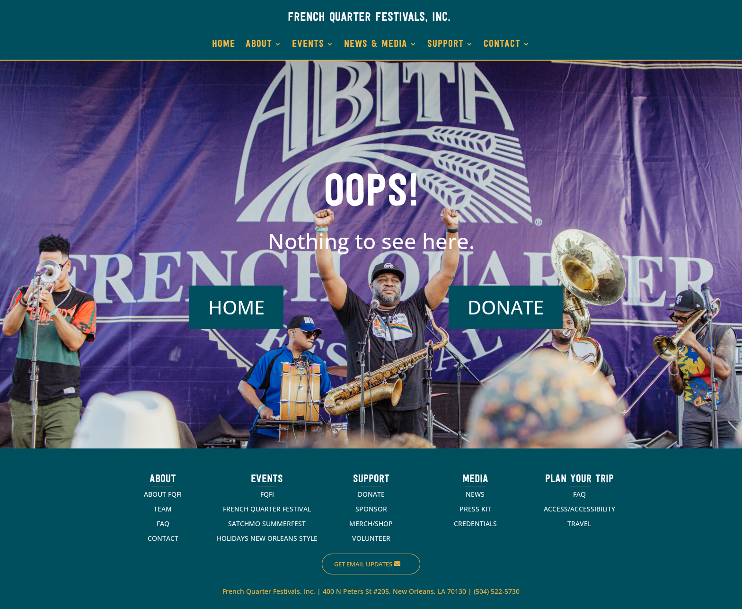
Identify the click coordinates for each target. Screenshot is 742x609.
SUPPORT (445, 44)
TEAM (163, 508)
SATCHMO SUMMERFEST (267, 523)
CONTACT (502, 44)
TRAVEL (579, 523)
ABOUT (259, 44)
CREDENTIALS (475, 523)
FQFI (267, 494)
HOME (223, 44)
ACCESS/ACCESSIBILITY (579, 508)
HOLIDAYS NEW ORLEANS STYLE (267, 538)
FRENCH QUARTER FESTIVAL (267, 508)
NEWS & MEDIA (375, 44)
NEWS (475, 494)
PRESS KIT (475, 508)
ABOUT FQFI (163, 494)
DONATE (506, 307)
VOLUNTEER (371, 538)
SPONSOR (371, 508)
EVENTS (308, 44)
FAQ (163, 523)
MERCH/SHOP (371, 523)
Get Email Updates (363, 564)
